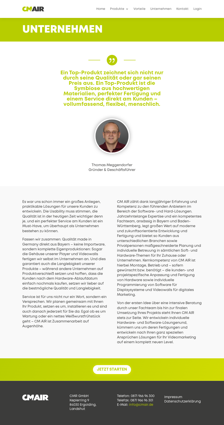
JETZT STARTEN (112, 369)
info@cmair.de (141, 404)
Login (197, 9)
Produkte (117, 9)
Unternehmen (161, 9)
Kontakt (182, 9)
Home (100, 9)
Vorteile (139, 9)
